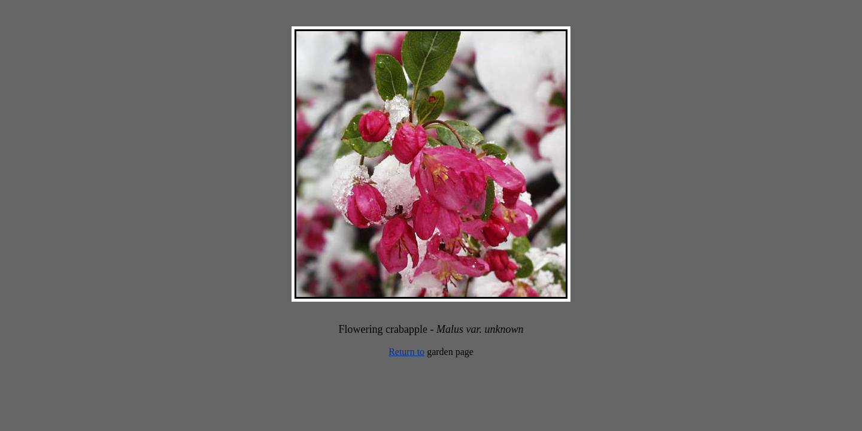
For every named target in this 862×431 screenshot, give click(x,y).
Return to (406, 352)
